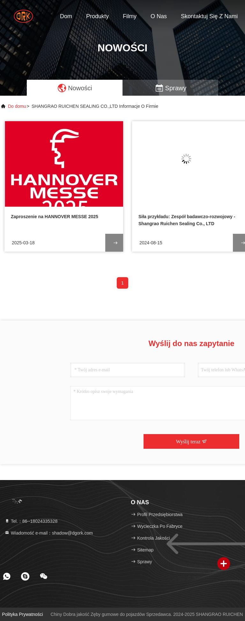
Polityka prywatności (22, 614)
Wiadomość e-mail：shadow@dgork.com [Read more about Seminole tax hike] (48, 533)
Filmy (130, 16)
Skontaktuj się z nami (209, 16)
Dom (66, 16)
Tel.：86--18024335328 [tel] (30, 521)
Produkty (97, 16)
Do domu (17, 106)
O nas (159, 16)
